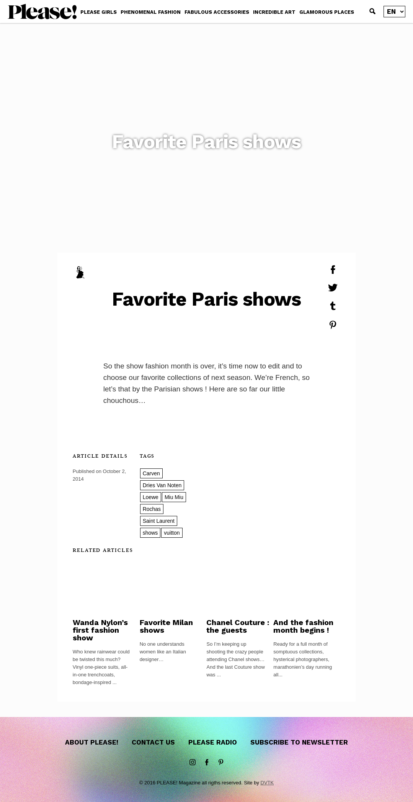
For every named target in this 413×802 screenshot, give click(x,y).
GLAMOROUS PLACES (326, 12)
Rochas (152, 509)
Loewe (150, 497)
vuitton (172, 533)
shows (150, 533)
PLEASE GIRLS (98, 12)
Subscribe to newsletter (299, 742)
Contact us (153, 742)
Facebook (206, 762)
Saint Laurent (159, 521)
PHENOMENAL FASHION (151, 12)
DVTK (267, 783)
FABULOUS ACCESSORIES (216, 12)
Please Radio (212, 742)
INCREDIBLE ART (274, 12)
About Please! (91, 742)
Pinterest (220, 762)
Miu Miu (174, 497)
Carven (151, 473)
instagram (192, 762)
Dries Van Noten (162, 485)
